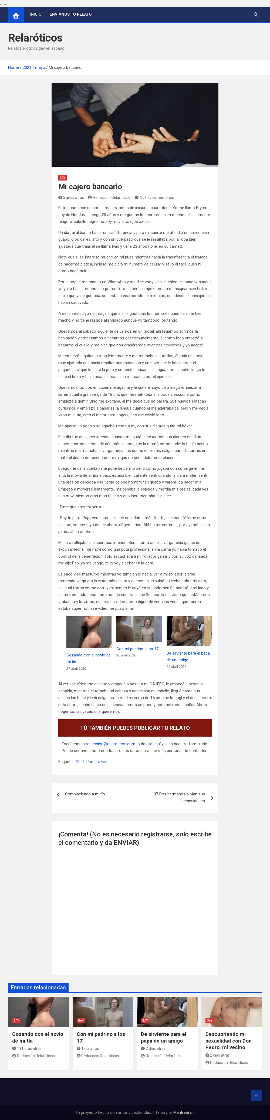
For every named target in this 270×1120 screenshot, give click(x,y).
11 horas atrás (27, 1048)
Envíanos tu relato (71, 14)
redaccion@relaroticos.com (110, 743)
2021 (80, 762)
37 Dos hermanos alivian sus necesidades (179, 798)
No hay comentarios (157, 197)
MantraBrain (184, 1112)
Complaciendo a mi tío (85, 794)
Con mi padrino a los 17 (137, 648)
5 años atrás (71, 197)
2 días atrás (153, 1048)
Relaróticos (35, 38)
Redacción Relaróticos (109, 197)
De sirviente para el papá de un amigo (163, 1037)
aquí (157, 743)
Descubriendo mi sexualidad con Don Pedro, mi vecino (228, 1040)
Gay (62, 177)
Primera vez (96, 762)
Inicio (36, 14)
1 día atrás (88, 1048)
